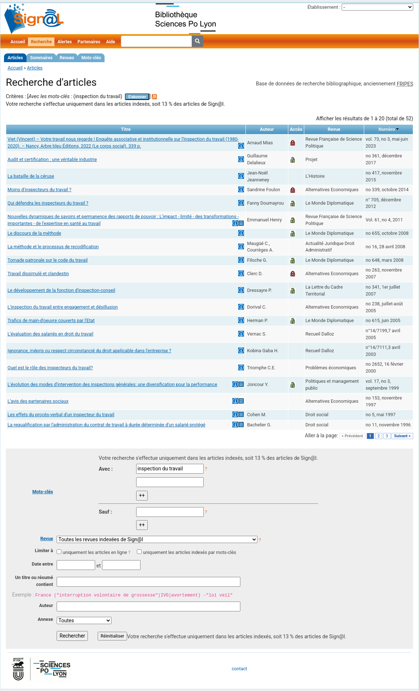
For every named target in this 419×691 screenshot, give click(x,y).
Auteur (46, 605)
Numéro (387, 129)
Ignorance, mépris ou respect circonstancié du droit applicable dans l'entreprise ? (89, 350)
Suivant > (402, 436)
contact (239, 668)
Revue (46, 538)
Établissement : (324, 7)
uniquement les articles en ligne (94, 552)
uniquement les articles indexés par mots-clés (189, 552)
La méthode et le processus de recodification (53, 246)
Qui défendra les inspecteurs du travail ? (48, 203)
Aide (110, 41)
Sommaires (41, 57)
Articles (15, 57)
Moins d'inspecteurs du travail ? (40, 189)
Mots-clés (91, 57)
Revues (67, 57)
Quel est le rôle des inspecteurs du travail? (50, 367)
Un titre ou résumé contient (34, 581)
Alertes (64, 41)
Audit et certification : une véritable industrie (52, 159)
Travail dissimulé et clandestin (38, 273)
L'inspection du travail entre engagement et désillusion (63, 307)
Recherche (41, 41)
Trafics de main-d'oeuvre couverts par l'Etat (51, 320)
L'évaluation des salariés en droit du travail (50, 334)
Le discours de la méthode (34, 233)
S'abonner (137, 97)
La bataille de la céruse (31, 176)
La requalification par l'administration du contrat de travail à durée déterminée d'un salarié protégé (107, 424)
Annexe (45, 619)
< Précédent (352, 436)
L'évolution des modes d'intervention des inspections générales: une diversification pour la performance (112, 384)
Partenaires (89, 41)
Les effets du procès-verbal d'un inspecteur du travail (61, 414)
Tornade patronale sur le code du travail (48, 260)
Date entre (42, 564)
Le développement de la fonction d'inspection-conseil (61, 290)
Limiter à (44, 550)
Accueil (18, 41)
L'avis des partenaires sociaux (38, 401)
